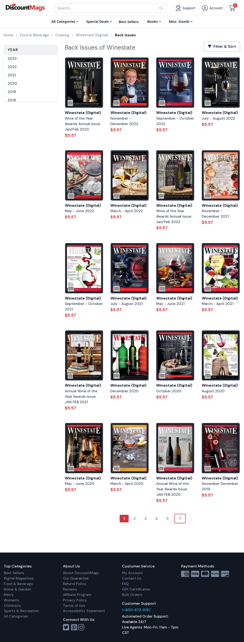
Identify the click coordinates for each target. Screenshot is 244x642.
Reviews (70, 589)
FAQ (125, 583)
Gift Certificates (136, 589)
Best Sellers (14, 573)
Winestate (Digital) (83, 112)
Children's (12, 605)
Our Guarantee (76, 578)
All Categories (16, 616)
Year (13, 49)
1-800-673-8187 (136, 610)
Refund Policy (74, 583)
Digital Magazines (19, 578)
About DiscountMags (81, 573)
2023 (12, 58)
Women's (11, 600)
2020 (12, 83)
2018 (12, 100)
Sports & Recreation (21, 611)
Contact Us (131, 578)
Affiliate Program (77, 594)
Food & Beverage (18, 583)
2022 (12, 67)
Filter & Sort (222, 46)
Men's (9, 594)
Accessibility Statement (84, 611)
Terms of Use (74, 605)
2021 (12, 75)
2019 (12, 91)
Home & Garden (17, 589)
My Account (132, 573)
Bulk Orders (132, 594)
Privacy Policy (75, 600)
